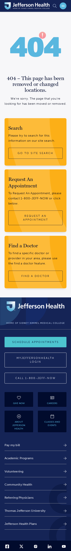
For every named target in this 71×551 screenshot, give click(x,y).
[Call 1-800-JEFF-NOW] (35, 378)
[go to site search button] (35, 153)
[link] (35, 445)
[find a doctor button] (35, 276)
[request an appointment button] (35, 218)
